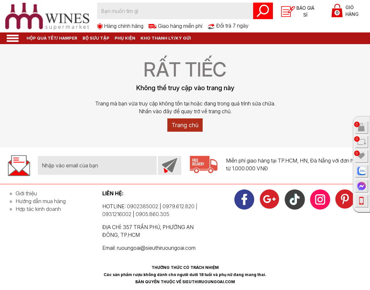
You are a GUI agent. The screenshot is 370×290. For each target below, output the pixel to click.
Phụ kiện (125, 38)
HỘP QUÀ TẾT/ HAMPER (52, 38)
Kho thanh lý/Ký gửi (165, 38)
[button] (12, 37)
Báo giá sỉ (297, 11)
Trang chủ (185, 125)
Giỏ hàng (345, 10)
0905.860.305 (152, 214)
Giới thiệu (26, 193)
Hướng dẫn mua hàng (41, 201)
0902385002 (142, 206)
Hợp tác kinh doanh (38, 209)
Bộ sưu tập (96, 38)
